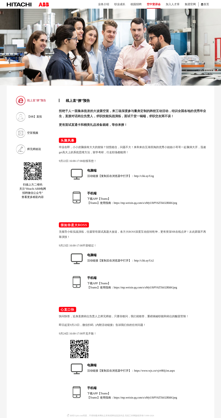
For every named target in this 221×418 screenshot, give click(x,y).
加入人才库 (173, 4)
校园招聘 (136, 4)
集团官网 (190, 4)
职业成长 (119, 4)
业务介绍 (103, 4)
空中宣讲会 (154, 4)
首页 (205, 4)
